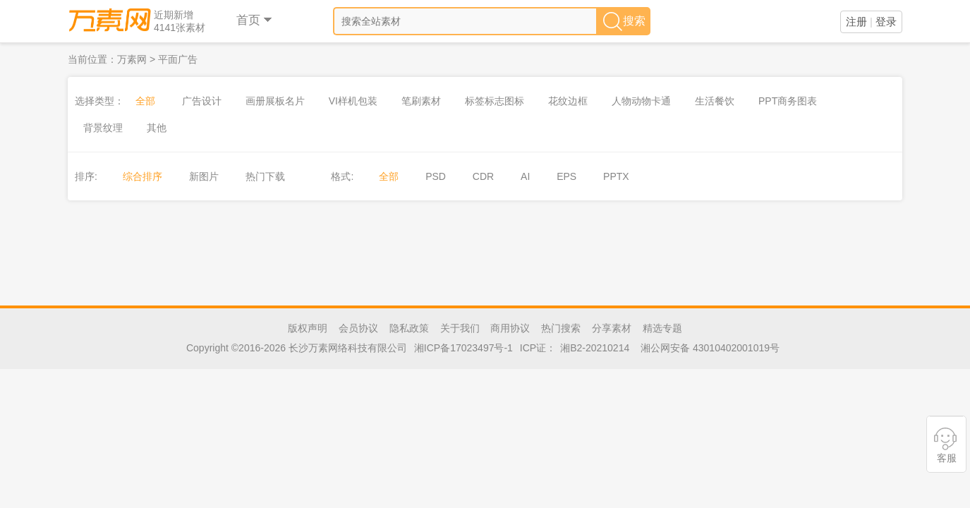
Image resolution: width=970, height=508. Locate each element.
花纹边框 (568, 101)
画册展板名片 (275, 101)
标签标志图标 (494, 101)
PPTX (616, 176)
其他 (156, 127)
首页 (255, 20)
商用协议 (510, 328)
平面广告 (178, 59)
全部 (145, 101)
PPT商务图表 (787, 101)
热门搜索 (561, 328)
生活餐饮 (714, 101)
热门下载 (265, 176)
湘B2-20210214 (594, 347)
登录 (886, 22)
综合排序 (142, 176)
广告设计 (202, 101)
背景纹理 (103, 127)
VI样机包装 (353, 101)
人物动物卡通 (641, 101)
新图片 (204, 176)
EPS (566, 176)
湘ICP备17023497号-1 (463, 347)
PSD (435, 176)
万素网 (132, 59)
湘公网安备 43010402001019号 (710, 347)
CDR (483, 176)
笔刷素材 (421, 101)
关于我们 (460, 328)
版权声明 (307, 328)
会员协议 (358, 328)
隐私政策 (409, 328)
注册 (856, 22)
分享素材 (611, 328)
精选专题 (662, 328)
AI (525, 176)
